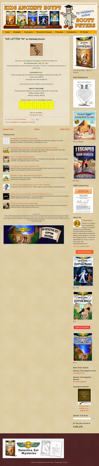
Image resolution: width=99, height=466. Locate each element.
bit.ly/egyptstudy (78, 373)
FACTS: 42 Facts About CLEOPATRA (22, 157)
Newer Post (8, 129)
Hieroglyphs (71, 32)
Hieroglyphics (14, 122)
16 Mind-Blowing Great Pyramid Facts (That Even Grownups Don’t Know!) (34, 148)
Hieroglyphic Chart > (36, 115)
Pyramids (59, 32)
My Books (84, 32)
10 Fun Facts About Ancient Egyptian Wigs (24, 203)
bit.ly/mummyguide (79, 382)
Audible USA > (84, 408)
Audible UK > (84, 410)
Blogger (65, 462)
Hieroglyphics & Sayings (27, 122)
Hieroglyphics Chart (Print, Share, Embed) (23, 138)
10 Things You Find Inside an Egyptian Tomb (24, 166)
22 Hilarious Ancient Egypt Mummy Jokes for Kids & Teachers (30, 185)
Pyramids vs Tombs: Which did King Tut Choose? (26, 175)
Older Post (65, 129)
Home (7, 32)
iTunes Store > (84, 406)
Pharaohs (28, 32)
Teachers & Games (44, 32)
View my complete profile (81, 246)
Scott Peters (88, 220)
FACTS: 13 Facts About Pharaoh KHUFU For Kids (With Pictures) (31, 194)
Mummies (17, 32)
